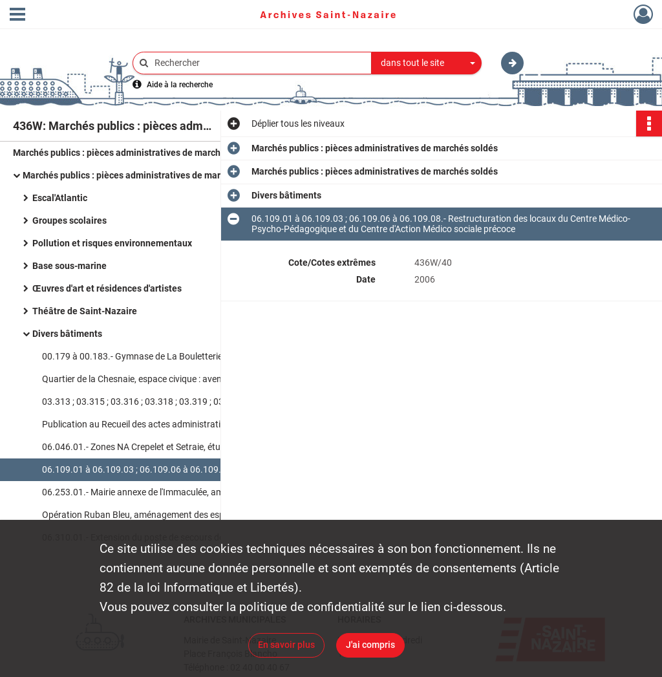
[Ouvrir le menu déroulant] (17, 15)
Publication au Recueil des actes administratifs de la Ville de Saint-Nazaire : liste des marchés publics (171, 424)
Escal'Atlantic (59, 198)
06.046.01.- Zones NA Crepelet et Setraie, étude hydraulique (160, 447)
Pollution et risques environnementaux (112, 243)
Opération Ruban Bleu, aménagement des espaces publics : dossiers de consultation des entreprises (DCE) (171, 515)
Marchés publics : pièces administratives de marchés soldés (136, 152)
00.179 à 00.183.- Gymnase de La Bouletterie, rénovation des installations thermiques (171, 356)
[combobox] (427, 63)
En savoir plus (286, 644)
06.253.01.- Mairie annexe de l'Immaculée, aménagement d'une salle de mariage (171, 492)
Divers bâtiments (67, 333)
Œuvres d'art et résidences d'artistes (107, 288)
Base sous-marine (69, 266)
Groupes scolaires (69, 220)
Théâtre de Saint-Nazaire (84, 311)
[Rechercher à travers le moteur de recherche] (259, 63)
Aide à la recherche (180, 84)
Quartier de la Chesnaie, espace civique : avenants (141, 379)
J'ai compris (370, 644)
